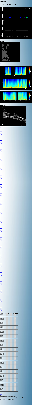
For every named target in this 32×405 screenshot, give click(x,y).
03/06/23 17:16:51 (2, 370)
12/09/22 (1, 275)
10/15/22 (1, 229)
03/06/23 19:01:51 (2, 376)
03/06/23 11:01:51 (2, 350)
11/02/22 (1, 249)
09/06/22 (1, 185)
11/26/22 (1, 272)
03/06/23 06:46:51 (2, 336)
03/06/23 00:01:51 (2, 314)
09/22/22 (1, 203)
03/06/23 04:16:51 (2, 328)
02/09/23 (1, 284)
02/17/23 (1, 293)
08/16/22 (1, 161)
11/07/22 (1, 255)
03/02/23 (1, 308)
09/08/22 (1, 187)
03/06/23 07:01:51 (2, 337)
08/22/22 (1, 168)
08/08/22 (1, 152)
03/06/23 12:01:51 (2, 353)
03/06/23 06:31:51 (2, 335)
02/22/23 (1, 299)
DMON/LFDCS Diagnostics (3, 402)
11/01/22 (1, 248)
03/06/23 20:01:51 (2, 379)
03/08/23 (1, 394)
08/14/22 (1, 159)
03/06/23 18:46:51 (2, 375)
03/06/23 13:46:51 (2, 359)
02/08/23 (1, 283)
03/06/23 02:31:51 (2, 322)
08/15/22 (1, 160)
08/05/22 (1, 149)
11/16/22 (1, 265)
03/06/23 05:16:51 (2, 331)
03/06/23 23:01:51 (2, 389)
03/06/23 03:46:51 (2, 326)
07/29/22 (1, 141)
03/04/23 (1, 310)
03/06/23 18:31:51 (2, 374)
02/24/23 (1, 301)
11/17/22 (1, 266)
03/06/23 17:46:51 (2, 372)
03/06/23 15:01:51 (2, 363)
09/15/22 (1, 195)
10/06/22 (1, 219)
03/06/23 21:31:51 (2, 384)
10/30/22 (1, 246)
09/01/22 (1, 179)
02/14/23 (1, 290)
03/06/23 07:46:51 (2, 339)
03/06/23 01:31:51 (2, 319)
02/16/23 (1, 292)
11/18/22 (1, 267)
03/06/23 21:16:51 (2, 383)
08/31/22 (1, 178)
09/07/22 (1, 186)
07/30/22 (1, 142)
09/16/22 (1, 196)
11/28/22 (1, 274)
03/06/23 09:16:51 (2, 344)
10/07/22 (1, 220)
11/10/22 (1, 258)
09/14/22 (1, 194)
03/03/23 (1, 309)
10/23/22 (1, 238)
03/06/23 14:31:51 (2, 361)
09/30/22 (1, 212)
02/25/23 (1, 302)
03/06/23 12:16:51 (2, 354)
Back (0, 63)
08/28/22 (1, 175)
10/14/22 (1, 228)
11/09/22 (1, 257)
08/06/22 (1, 150)
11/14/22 (1, 263)
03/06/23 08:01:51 (2, 340)
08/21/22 (1, 167)
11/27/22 (1, 273)
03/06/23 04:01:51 (2, 327)
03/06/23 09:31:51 (2, 345)
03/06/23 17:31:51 (2, 371)
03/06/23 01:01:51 (2, 317)
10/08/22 (1, 221)
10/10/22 (1, 223)
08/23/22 (1, 169)
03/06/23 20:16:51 (2, 380)
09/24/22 (1, 205)
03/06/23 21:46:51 (2, 385)
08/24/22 (1, 170)
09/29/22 (1, 211)
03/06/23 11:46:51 (2, 352)
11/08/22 (1, 256)
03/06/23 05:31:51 (2, 332)
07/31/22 (1, 143)
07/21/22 (1, 132)
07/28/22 (1, 140)
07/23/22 (1, 134)
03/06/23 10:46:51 (2, 349)
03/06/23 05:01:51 (2, 330)
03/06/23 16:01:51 (2, 366)
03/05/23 (1, 311)
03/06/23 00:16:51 (2, 315)
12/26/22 (1, 281)
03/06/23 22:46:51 (2, 388)
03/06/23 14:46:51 (2, 362)
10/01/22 (1, 213)
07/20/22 (1, 131)
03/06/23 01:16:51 (2, 318)
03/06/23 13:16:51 (2, 357)
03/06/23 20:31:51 (2, 381)
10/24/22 (1, 239)
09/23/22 (1, 204)
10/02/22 (1, 214)
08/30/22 (1, 177)
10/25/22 (1, 240)
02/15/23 (1, 291)
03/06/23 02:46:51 (2, 323)
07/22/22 (1, 133)
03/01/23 (1, 307)
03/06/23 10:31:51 (2, 348)
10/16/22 (1, 230)
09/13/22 (1, 193)
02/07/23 (1, 282)
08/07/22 (1, 151)
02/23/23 (1, 300)
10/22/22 (1, 237)
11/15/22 (1, 264)
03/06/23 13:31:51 (2, 358)
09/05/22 (1, 184)
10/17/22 (1, 231)
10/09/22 (1, 222)
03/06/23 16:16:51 (2, 367)
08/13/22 (1, 158)
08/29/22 (1, 176)
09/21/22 (1, 202)
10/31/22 (1, 247)
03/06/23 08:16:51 (2, 341)
